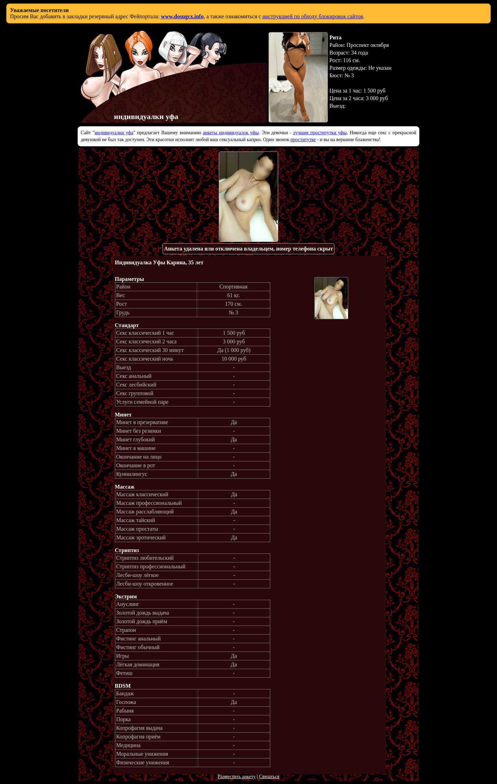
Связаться (269, 776)
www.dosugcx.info (182, 16)
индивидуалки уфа (114, 132)
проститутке (303, 139)
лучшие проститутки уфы (320, 132)
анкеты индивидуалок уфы (231, 132)
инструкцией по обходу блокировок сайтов (312, 16)
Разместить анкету (237, 776)
